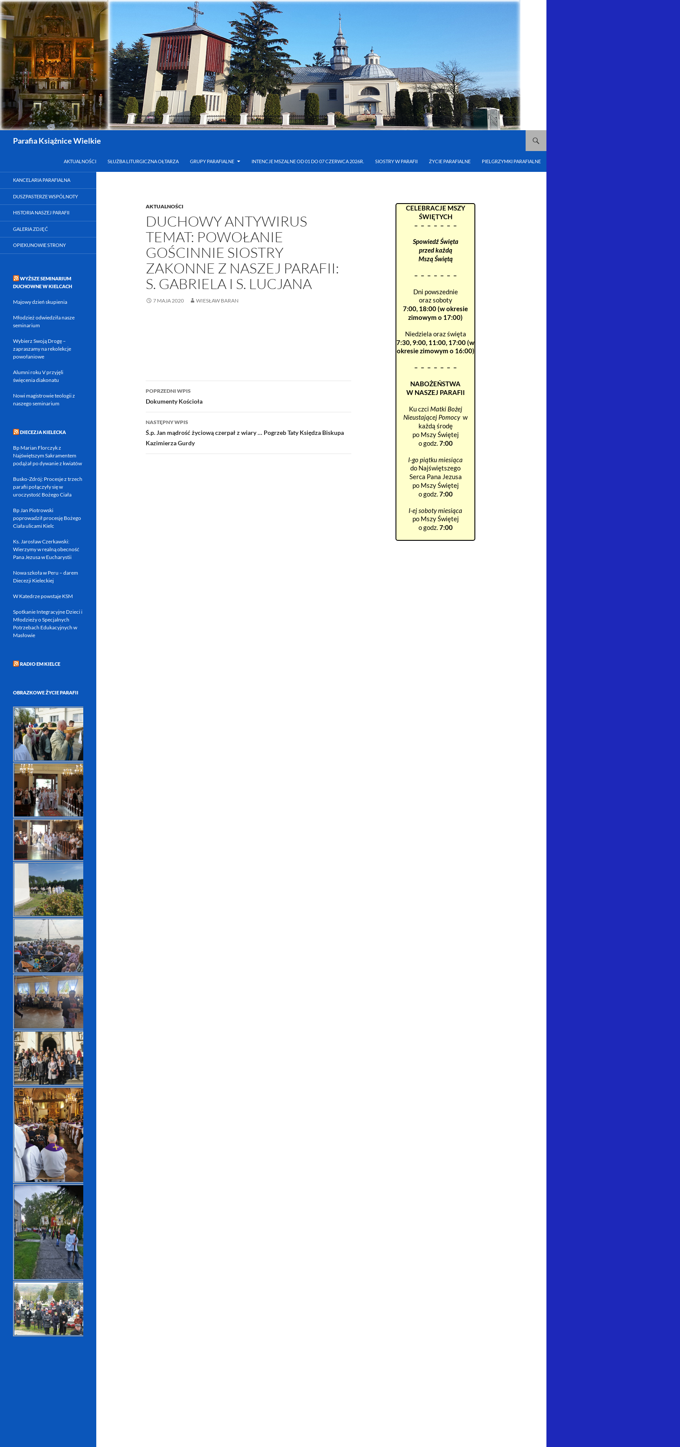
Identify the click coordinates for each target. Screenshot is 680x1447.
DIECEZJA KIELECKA (43, 432)
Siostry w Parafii (396, 161)
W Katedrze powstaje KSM (43, 596)
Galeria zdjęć (30, 229)
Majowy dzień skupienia (40, 302)
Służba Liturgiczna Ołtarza (143, 161)
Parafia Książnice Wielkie (57, 140)
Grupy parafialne (212, 161)
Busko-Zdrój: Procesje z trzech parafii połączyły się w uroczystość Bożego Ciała (47, 487)
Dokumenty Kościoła (248, 395)
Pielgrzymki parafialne (511, 161)
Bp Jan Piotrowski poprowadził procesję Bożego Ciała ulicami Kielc (47, 518)
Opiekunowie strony (39, 245)
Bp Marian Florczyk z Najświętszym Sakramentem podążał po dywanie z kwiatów (47, 455)
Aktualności (80, 161)
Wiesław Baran (217, 300)
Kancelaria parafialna (41, 180)
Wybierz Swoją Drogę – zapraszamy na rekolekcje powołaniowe (42, 349)
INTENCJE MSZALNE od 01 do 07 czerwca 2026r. (308, 161)
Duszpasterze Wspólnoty (45, 196)
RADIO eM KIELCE (40, 664)
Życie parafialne (450, 161)
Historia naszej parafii (41, 212)
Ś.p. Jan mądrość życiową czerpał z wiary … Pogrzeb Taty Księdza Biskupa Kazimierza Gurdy (248, 432)
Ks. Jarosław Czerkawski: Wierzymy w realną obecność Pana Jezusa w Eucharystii (46, 549)
